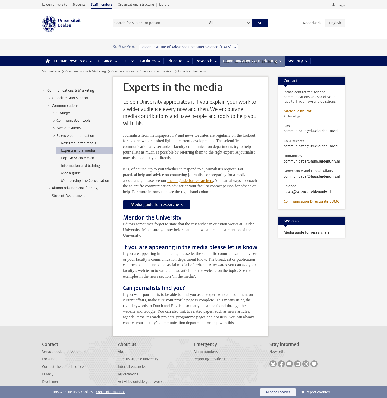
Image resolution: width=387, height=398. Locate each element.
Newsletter (278, 351)
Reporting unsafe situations (215, 359)
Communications (122, 71)
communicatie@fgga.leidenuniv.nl (312, 176)
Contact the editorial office (63, 366)
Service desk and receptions (64, 351)
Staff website (51, 71)
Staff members (101, 4)
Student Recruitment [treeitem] (68, 195)
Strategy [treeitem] (61, 113)
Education (175, 61)
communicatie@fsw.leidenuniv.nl (311, 146)
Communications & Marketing (85, 71)
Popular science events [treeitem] (79, 158)
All (211, 22)
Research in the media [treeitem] (78, 143)
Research (203, 61)
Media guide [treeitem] (71, 173)
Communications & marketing (250, 61)
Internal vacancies (132, 366)
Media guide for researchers (157, 204)
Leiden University (54, 4)
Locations (49, 359)
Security (295, 61)
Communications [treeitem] (62, 105)
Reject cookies (318, 392)
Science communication (156, 71)
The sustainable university (138, 359)
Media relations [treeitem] (66, 128)
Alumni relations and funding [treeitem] (72, 188)
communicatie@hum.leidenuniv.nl (312, 161)
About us (125, 351)
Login (341, 5)
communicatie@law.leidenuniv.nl (311, 131)
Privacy (47, 374)
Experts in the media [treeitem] (78, 150)
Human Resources (70, 61)
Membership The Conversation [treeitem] (85, 180)
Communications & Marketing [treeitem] (68, 90)
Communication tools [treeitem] (71, 120)
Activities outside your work (140, 381)
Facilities (148, 61)
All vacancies (128, 374)
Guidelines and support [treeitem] (67, 98)
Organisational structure (136, 4)
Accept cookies (278, 392)
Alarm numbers (206, 351)
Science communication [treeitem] (73, 135)
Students (79, 4)
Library (164, 4)
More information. (110, 392)
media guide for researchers (190, 180)
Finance (105, 61)
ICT (126, 61)
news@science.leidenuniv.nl (307, 191)
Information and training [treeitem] (80, 165)
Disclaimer (50, 381)
